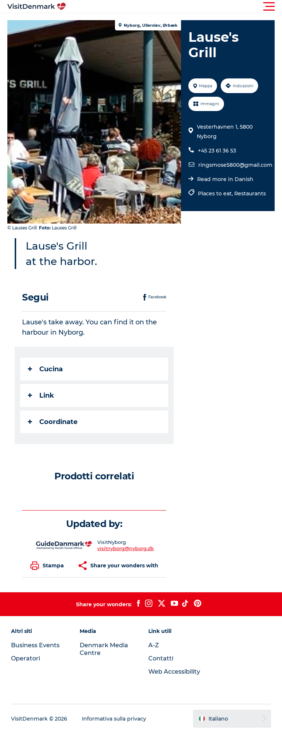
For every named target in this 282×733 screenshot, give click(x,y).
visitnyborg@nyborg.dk (125, 548)
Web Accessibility (174, 671)
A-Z (153, 645)
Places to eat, (216, 193)
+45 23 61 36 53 (217, 150)
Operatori (25, 658)
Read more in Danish (225, 179)
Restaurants (250, 193)
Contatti (160, 658)
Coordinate (52, 422)
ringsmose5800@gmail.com (235, 165)
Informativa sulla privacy (114, 718)
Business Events (35, 645)
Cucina (45, 369)
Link (41, 395)
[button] (174, 6)
